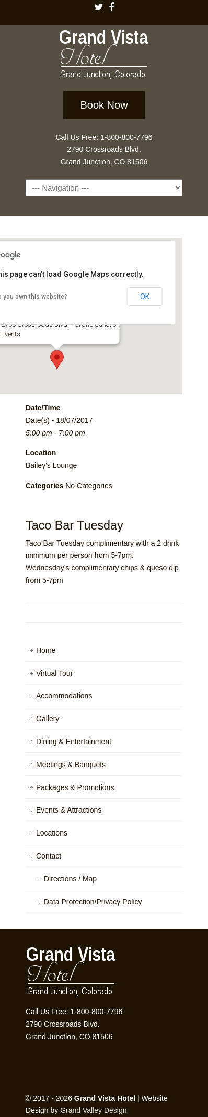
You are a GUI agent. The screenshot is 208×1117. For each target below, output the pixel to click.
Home (45, 650)
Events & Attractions (68, 810)
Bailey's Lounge (51, 465)
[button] (57, 360)
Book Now (104, 105)
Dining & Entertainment (73, 741)
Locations (51, 833)
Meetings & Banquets (71, 764)
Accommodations (64, 695)
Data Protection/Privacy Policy (93, 902)
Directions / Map (70, 879)
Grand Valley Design (93, 1110)
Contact (48, 856)
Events (10, 334)
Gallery (47, 718)
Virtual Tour (54, 673)
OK (144, 296)
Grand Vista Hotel (104, 56)
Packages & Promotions (75, 787)
